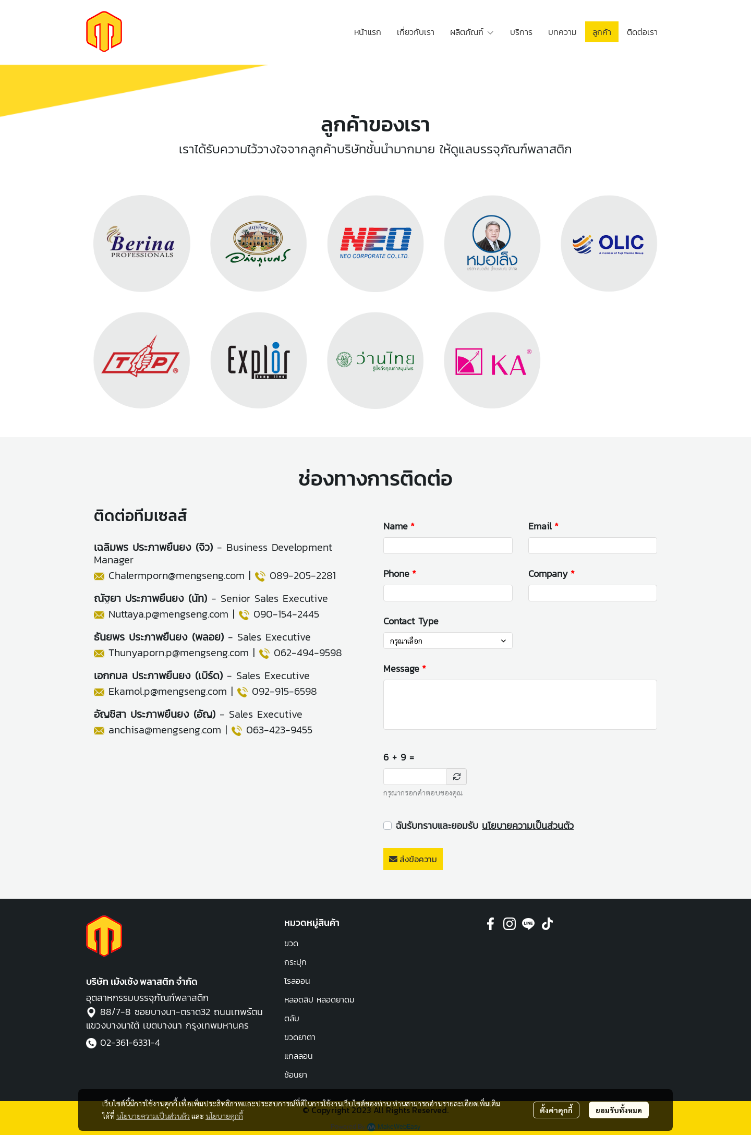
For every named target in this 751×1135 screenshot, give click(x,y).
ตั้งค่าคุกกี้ (556, 1110)
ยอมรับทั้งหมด (619, 1110)
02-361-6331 (125, 1042)
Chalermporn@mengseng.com (176, 575)
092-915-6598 (284, 691)
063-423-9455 (279, 730)
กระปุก (295, 962)
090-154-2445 (286, 614)
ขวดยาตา (300, 1037)
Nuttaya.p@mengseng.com (168, 614)
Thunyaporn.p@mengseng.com (178, 652)
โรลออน (297, 980)
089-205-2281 (303, 575)
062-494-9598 (308, 652)
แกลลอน (298, 1055)
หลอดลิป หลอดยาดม (319, 999)
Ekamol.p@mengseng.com (167, 691)
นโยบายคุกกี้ (224, 1115)
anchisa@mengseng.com (164, 730)
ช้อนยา (295, 1074)
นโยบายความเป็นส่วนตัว (528, 825)
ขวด (291, 943)
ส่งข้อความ (413, 859)
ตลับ (291, 1018)
